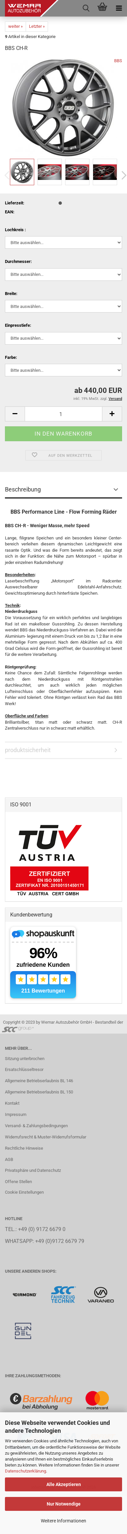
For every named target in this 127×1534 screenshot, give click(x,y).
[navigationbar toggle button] (119, 8)
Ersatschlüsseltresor (24, 1069)
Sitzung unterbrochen (24, 1058)
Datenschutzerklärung (25, 1471)
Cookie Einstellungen (24, 1192)
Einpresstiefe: (18, 325)
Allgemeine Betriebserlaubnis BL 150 (39, 1091)
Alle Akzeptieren (63, 1484)
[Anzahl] (63, 413)
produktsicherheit (28, 749)
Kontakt (12, 1103)
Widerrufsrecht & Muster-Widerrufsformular (45, 1136)
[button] (15, 413)
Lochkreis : (15, 229)
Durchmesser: (18, 261)
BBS (118, 60)
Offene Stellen (18, 1181)
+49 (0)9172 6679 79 (59, 1241)
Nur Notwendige (64, 1504)
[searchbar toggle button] (86, 8)
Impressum (15, 1114)
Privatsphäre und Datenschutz (33, 1170)
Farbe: (11, 357)
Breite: (11, 293)
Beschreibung (23, 489)
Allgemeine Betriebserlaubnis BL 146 (39, 1080)
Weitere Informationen (63, 1520)
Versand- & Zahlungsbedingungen (36, 1125)
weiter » (15, 26)
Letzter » (37, 26)
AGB (9, 1159)
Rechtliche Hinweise (24, 1148)
